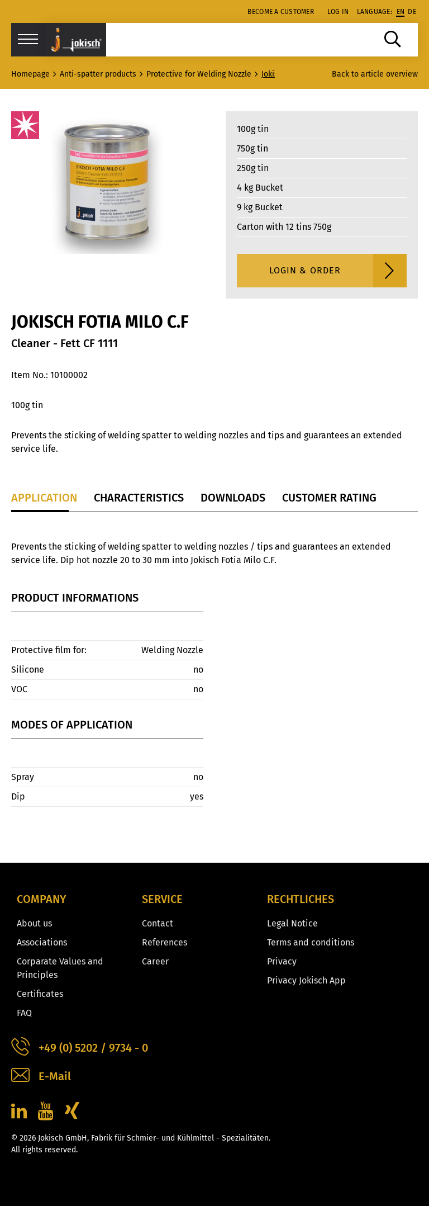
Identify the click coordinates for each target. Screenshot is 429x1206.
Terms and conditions (310, 942)
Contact (157, 923)
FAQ (24, 1013)
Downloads (233, 497)
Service (162, 899)
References (164, 942)
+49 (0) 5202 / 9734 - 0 (79, 1048)
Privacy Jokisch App (306, 980)
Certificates (40, 994)
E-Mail (41, 1076)
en (401, 12)
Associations (42, 942)
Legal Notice (292, 923)
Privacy (282, 961)
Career (155, 961)
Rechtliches (300, 899)
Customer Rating (329, 497)
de (412, 12)
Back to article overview (375, 74)
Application (44, 497)
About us (34, 923)
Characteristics (139, 497)
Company (41, 899)
